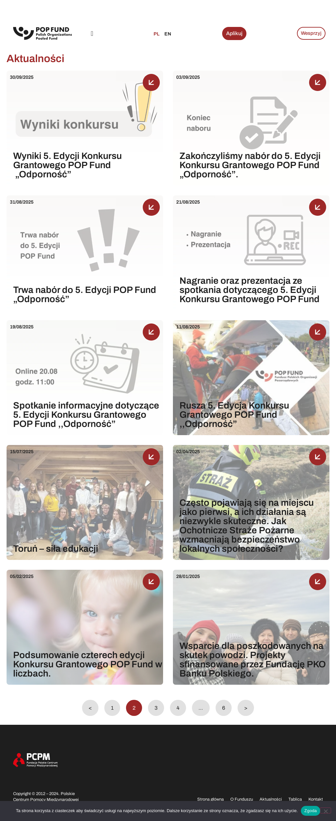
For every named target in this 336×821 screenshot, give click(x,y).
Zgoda (310, 810)
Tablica (295, 799)
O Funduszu (241, 799)
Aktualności (271, 799)
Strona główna (210, 799)
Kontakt (315, 799)
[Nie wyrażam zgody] (325, 810)
